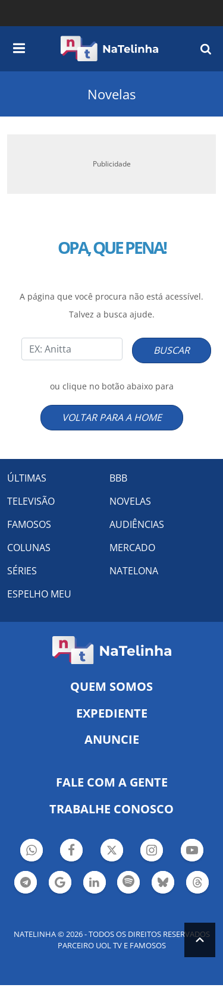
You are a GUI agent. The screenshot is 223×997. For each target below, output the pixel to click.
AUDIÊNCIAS (136, 524)
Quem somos (111, 686)
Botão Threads (197, 884)
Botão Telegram (25, 884)
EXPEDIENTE (111, 713)
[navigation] (19, 46)
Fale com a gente (112, 782)
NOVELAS (130, 501)
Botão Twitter (111, 851)
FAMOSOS (29, 524)
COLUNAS (29, 547)
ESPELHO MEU (39, 593)
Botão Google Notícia (60, 884)
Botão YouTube (192, 851)
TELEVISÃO (31, 501)
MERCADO (132, 547)
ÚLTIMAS (26, 478)
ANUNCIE (111, 739)
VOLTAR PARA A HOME (112, 417)
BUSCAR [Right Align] (171, 350)
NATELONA (133, 570)
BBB (118, 478)
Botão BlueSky (163, 884)
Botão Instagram (151, 851)
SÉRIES (22, 570)
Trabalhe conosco (111, 809)
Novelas (111, 94)
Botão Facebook (71, 851)
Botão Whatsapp (31, 851)
